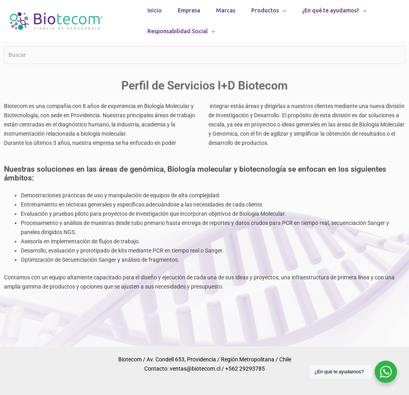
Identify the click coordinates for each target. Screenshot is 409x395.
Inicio (154, 16)
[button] (282, 16)
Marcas (225, 16)
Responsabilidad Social (181, 49)
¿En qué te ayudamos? (334, 16)
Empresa (189, 16)
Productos (268, 16)
